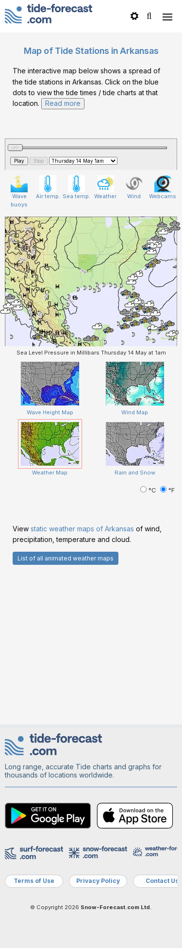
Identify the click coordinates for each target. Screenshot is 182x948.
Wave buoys (19, 191)
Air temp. (48, 187)
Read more (63, 103)
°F (167, 490)
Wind (134, 187)
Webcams (162, 187)
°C (149, 490)
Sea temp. (76, 187)
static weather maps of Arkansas (82, 529)
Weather (105, 187)
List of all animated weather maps (65, 558)
